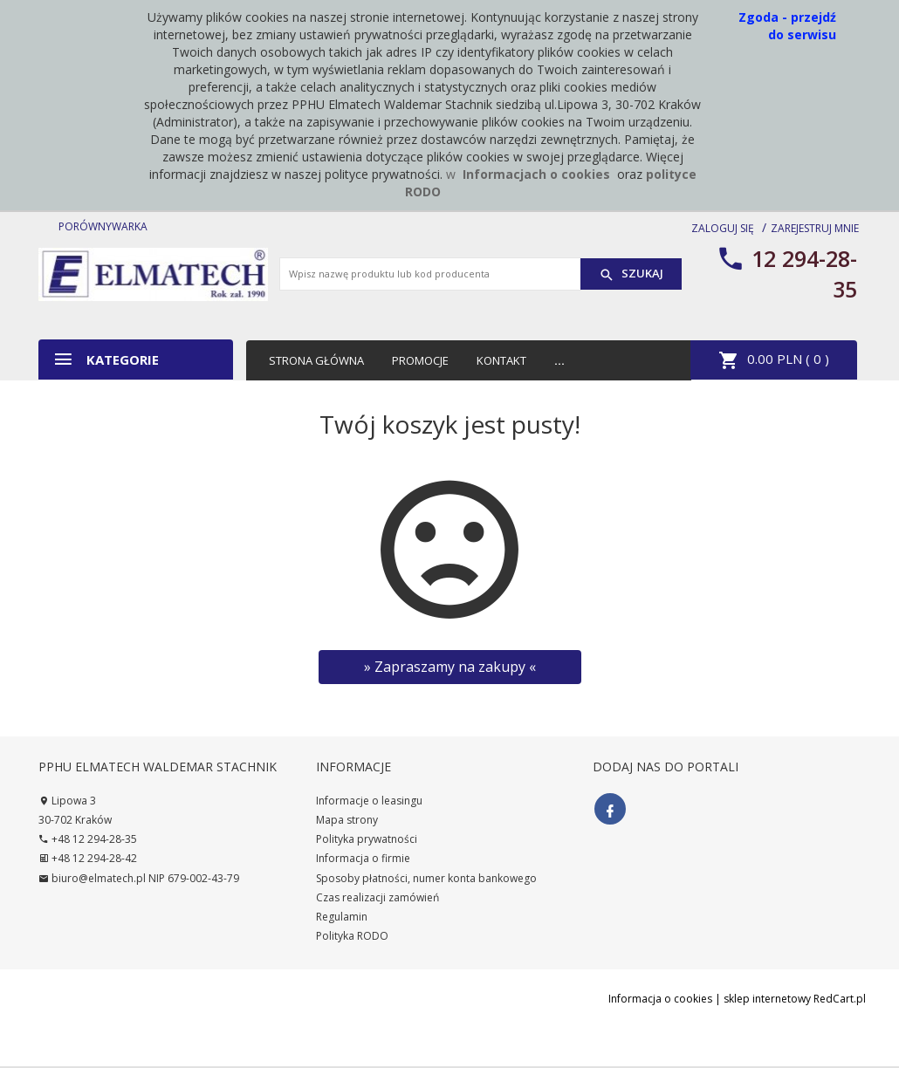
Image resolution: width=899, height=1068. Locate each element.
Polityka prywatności (366, 839)
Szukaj (631, 274)
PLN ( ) (773, 360)
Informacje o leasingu (369, 800)
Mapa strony (347, 819)
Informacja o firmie (363, 858)
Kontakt (501, 360)
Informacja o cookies (660, 998)
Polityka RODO (352, 935)
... (559, 360)
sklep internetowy (767, 998)
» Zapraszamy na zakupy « (450, 666)
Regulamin (341, 916)
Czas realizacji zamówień (377, 897)
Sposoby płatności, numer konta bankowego (426, 878)
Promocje (420, 360)
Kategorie (105, 359)
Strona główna (316, 360)
